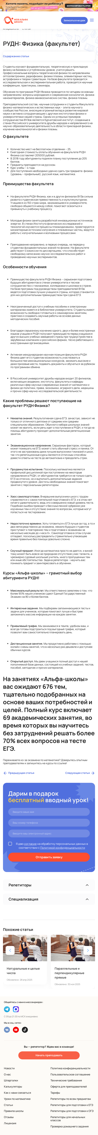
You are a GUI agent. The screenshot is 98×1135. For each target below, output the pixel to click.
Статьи (8, 1105)
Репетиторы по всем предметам (70, 1099)
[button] (87, 950)
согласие (30, 844)
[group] (25, 960)
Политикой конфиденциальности (62, 848)
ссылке (61, 763)
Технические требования (66, 1080)
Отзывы (9, 1117)
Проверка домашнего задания (69, 1126)
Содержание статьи (16, 56)
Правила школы (14, 1111)
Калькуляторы (13, 1086)
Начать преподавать (49, 1055)
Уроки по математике (17, 1099)
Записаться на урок (74, 20)
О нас (7, 1074)
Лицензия (10, 1123)
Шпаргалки (11, 1080)
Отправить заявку (49, 857)
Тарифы (55, 1092)
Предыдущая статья (18, 773)
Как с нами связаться (17, 1092)
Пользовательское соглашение (70, 1074)
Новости (9, 1068)
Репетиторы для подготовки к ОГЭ (72, 1111)
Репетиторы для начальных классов (67, 1118)
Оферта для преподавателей (68, 1086)
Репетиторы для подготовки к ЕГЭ (71, 1105)
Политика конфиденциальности (70, 1068)
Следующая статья (80, 773)
